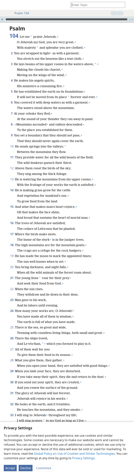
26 (11, 338)
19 (11, 256)
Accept (10, 468)
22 (11, 289)
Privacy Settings (83, 458)
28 (11, 360)
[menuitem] (6, 5)
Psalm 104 (20, 13)
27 (11, 349)
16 (11, 223)
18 (11, 245)
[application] (67, 19)
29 (11, 371)
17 (11, 234)
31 (11, 393)
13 (11, 179)
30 (11, 382)
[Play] (2, 19)
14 (11, 190)
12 (11, 168)
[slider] (66, 19)
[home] (6, 5)
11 (11, 157)
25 (11, 327)
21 (11, 278)
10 (11, 146)
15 (11, 207)
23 (11, 300)
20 (11, 267)
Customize (43, 468)
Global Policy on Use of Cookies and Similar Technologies (74, 454)
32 (11, 404)
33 (11, 415)
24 (11, 311)
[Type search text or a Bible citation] (96, 5)
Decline (25, 468)
